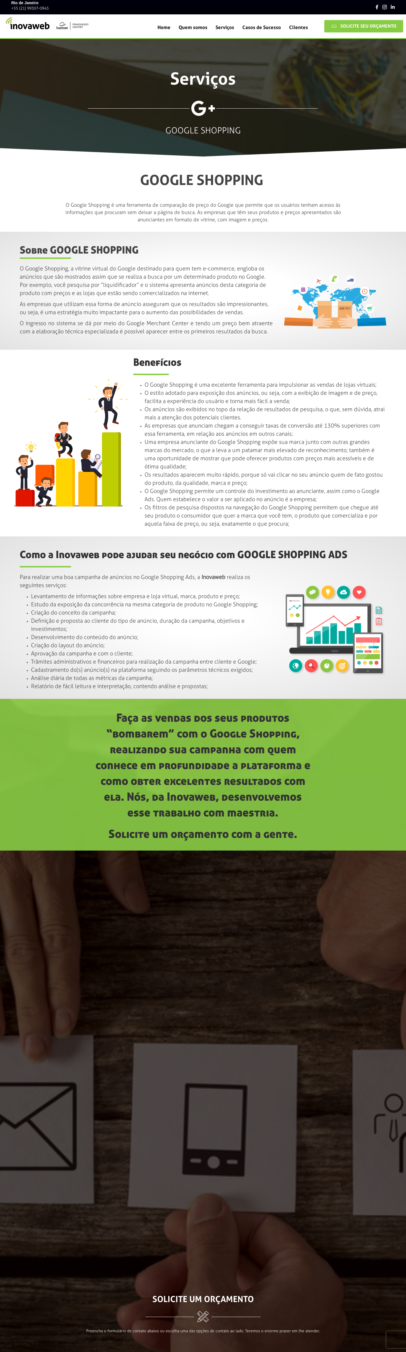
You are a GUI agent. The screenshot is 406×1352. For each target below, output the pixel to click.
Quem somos (193, 27)
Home (163, 27)
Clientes (298, 27)
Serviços (225, 27)
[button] (363, 26)
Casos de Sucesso (261, 27)
